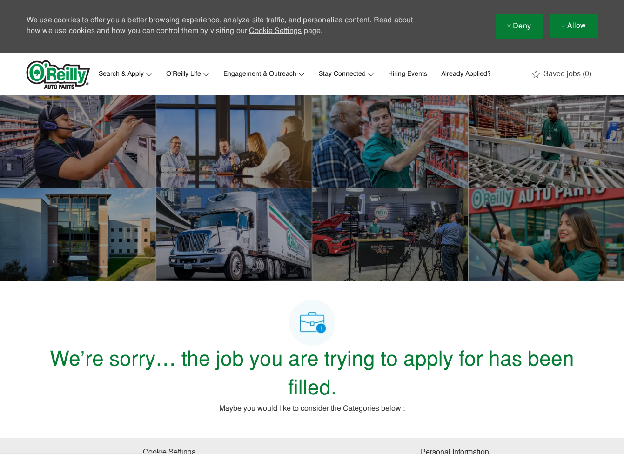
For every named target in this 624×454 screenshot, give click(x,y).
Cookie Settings (275, 31)
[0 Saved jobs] (561, 74)
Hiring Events (407, 74)
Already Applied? (466, 74)
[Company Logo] (58, 74)
